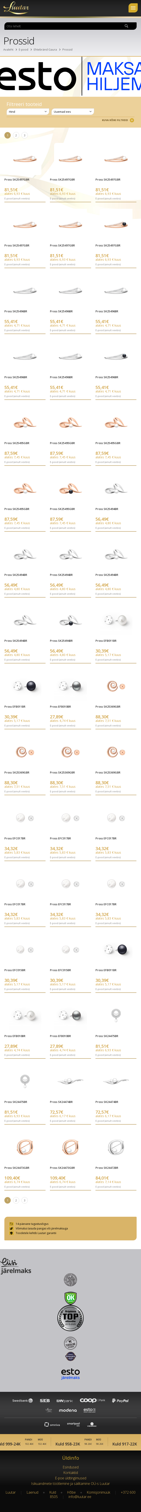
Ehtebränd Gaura (45, 49)
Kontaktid (70, 1472)
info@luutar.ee (80, 1496)
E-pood (23, 49)
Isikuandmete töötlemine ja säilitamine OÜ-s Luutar (70, 1483)
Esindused (71, 1467)
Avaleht (8, 49)
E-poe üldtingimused (70, 1478)
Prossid (67, 49)
